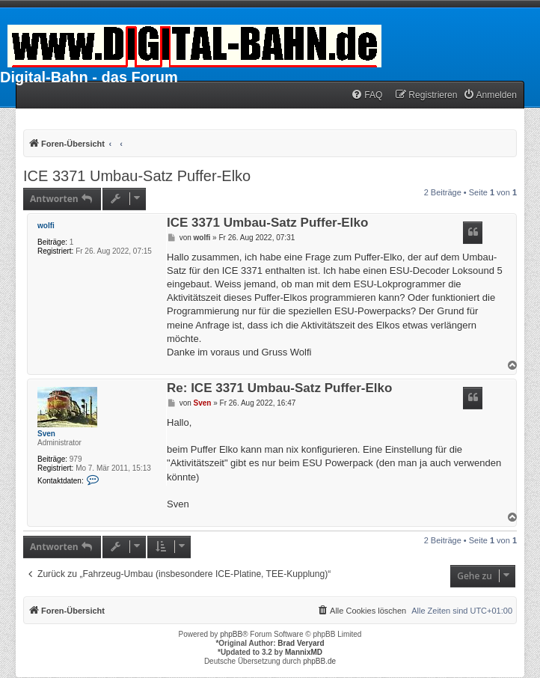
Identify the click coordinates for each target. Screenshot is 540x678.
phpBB (231, 634)
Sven (46, 434)
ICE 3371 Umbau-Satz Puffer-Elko (137, 175)
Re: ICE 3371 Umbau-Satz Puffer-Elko (279, 388)
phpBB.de (319, 661)
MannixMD (303, 652)
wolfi (46, 226)
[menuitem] (366, 95)
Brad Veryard (300, 643)
